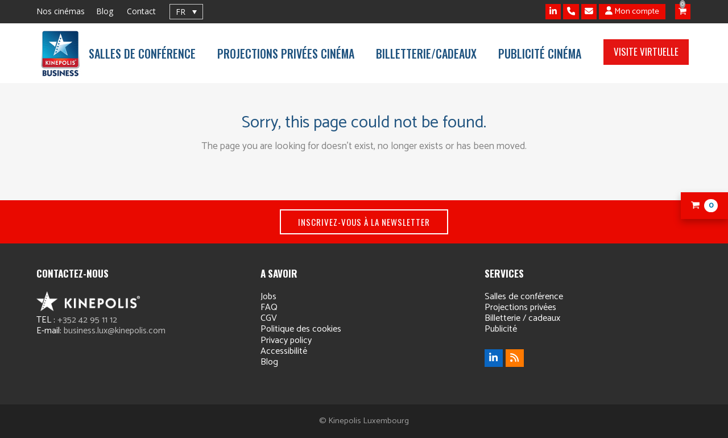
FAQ (269, 307)
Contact (141, 11)
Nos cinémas (60, 11)
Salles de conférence (524, 296)
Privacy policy (286, 340)
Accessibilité (283, 351)
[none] (186, 11)
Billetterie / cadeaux (522, 318)
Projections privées (520, 307)
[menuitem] (186, 11)
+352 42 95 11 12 (87, 320)
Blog (104, 11)
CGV (268, 318)
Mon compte (632, 11)
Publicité (501, 329)
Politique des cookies (300, 329)
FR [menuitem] (180, 11)
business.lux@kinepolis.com (115, 330)
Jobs (268, 296)
